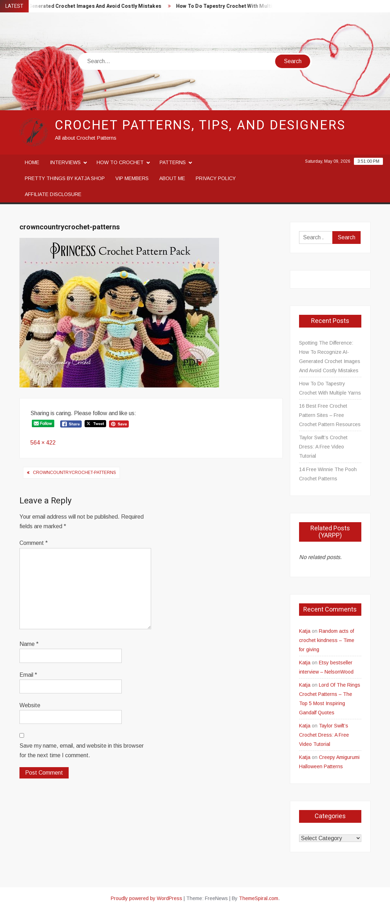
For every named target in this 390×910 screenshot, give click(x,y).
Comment (33, 543)
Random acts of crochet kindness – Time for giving (326, 640)
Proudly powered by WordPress (146, 898)
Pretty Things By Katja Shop (65, 178)
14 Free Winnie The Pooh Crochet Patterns (328, 474)
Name (29, 644)
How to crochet (120, 162)
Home (32, 162)
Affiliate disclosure (53, 194)
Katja (304, 631)
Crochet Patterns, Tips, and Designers (200, 125)
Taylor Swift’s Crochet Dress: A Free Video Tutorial (323, 447)
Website (29, 705)
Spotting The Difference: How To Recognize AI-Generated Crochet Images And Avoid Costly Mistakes (329, 356)
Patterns (173, 162)
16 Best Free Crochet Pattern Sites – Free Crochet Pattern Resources (330, 415)
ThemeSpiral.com (258, 898)
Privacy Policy (216, 178)
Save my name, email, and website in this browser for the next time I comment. (81, 750)
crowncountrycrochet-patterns (74, 472)
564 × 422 (43, 443)
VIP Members (132, 178)
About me (172, 178)
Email (28, 675)
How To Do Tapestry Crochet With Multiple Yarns (239, 6)
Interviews (65, 162)
